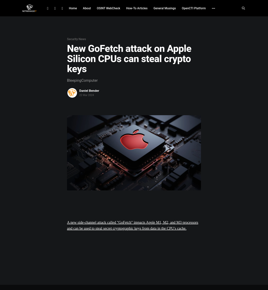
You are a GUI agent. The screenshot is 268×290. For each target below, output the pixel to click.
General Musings (165, 8)
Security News (76, 39)
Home (73, 8)
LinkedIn (47, 8)
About (87, 8)
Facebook (55, 8)
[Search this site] (243, 8)
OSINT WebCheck (108, 8)
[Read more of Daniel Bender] (72, 93)
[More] (213, 8)
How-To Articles (137, 8)
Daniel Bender (89, 91)
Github (62, 8)
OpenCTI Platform (194, 8)
